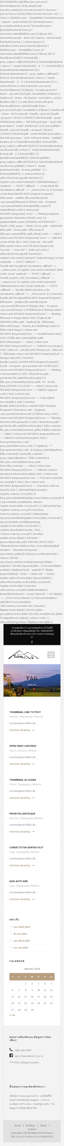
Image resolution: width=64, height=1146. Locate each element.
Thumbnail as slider (22, 779)
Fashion (13, 716)
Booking (30, 1125)
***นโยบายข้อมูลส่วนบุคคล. (24, 1062)
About (43, 1125)
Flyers (12, 750)
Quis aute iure (18, 881)
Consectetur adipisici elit (26, 847)
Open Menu (51, 654)
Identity (22, 750)
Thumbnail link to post (25, 712)
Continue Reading (22, 730)
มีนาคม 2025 (20, 933)
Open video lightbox (22, 745)
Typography (24, 784)
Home (17, 1125)
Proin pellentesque (22, 813)
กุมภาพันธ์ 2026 (22, 926)
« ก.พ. (12, 1015)
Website (38, 716)
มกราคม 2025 (21, 947)
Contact (32, 1129)
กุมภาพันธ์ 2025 (22, 940)
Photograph (26, 716)
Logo (12, 852)
